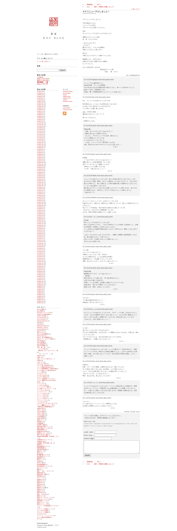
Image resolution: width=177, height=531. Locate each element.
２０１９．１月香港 (42, 512)
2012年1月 (40, 240)
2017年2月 (40, 139)
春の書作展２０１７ (42, 456)
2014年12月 (40, 182)
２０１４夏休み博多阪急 (44, 517)
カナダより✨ (41, 373)
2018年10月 (40, 106)
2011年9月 (40, 246)
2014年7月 (40, 190)
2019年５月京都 (41, 316)
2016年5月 (40, 154)
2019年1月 (40, 101)
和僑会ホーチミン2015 (43, 433)
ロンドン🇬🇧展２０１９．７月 (45, 405)
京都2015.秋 (40, 408)
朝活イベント (40, 459)
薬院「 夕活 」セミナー (44, 471)
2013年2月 (40, 218)
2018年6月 (40, 113)
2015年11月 (40, 164)
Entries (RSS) (66, 108)
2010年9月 (40, 266)
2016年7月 (40, 151)
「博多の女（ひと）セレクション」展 (47, 350)
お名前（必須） (89, 432)
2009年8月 (40, 288)
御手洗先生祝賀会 (42, 449)
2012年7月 (40, 230)
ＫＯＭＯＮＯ (40, 514)
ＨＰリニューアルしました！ (96, 11)
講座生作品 (40, 472)
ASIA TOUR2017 (41, 319)
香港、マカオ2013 (42, 494)
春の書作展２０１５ (42, 454)
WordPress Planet (67, 101)
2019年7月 (40, 91)
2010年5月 (40, 273)
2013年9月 (40, 207)
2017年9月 (40, 127)
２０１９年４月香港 (42, 510)
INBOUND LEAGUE (42, 325)
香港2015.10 (40, 479)
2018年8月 (40, 109)
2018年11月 (40, 104)
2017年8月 (40, 129)
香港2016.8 (40, 484)
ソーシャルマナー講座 (43, 387)
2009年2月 (40, 297)
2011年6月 (40, 251)
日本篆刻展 (40, 423)
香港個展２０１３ (42, 500)
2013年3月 (40, 217)
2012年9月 (40, 226)
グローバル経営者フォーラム (45, 378)
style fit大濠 (40, 340)
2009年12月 (40, 281)
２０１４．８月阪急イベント (45, 509)
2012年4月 (40, 235)
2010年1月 (40, 279)
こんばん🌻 (40, 77)
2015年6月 (40, 172)
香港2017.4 (40, 489)
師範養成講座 (40, 448)
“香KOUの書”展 (41, 345)
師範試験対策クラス (42, 446)
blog (38, 322)
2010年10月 (40, 264)
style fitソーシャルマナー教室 (45, 339)
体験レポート (40, 420)
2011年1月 (40, 260)
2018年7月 (40, 111)
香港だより (40, 495)
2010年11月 (40, 263)
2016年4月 (40, 155)
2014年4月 (40, 195)
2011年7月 (40, 250)
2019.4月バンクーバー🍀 (44, 312)
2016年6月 (40, 152)
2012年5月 (40, 233)
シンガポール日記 (42, 385)
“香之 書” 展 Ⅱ (42, 347)
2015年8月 (40, 169)
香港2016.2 (40, 482)
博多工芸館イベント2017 (44, 428)
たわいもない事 (41, 363)
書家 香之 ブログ (54, 26)
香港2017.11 (40, 486)
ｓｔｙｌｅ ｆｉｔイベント (45, 515)
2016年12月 (40, 142)
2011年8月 (40, 248)
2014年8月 (40, 189)
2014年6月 (40, 192)
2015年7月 (40, 170)
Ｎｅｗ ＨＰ (40, 477)
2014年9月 (40, 187)
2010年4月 (40, 274)
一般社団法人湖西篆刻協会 (44, 406)
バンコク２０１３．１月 (44, 391)
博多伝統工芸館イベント (44, 426)
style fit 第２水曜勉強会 (44, 337)
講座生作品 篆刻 (42, 474)
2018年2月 (40, 119)
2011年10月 (40, 245)
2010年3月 (40, 276)
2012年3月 (40, 236)
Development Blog (67, 91)
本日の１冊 (40, 462)
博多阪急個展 (40, 429)
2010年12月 (40, 261)
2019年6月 (40, 93)
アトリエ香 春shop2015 (44, 365)
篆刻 (38, 469)
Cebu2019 (39, 324)
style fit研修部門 (41, 344)
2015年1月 (40, 180)
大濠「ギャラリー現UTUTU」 (45, 359)
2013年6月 (40, 212)
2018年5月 (40, 114)
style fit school (40, 335)
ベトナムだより (41, 401)
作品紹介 (39, 421)
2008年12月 (40, 301)
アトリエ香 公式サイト (44, 61)
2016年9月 (40, 147)
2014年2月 (40, 198)
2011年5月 (40, 253)
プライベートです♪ (42, 400)
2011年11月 (40, 243)
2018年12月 (40, 103)
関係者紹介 (40, 476)
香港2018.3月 (40, 492)
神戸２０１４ (40, 332)
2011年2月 (40, 258)
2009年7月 (40, 289)
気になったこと (41, 467)
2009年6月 (40, 291)
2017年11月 (40, 124)
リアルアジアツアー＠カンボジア (46, 403)
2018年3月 (40, 118)
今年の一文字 (40, 410)
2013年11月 (40, 203)
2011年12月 (40, 241)
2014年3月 (40, 197)
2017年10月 (40, 126)
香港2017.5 (40, 491)
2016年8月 (40, 149)
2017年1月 (40, 141)
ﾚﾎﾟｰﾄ (38, 519)
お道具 (39, 360)
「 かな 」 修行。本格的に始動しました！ (99, 464)
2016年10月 (40, 146)
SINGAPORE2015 (42, 329)
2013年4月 (40, 215)
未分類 (39, 461)
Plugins (65, 94)
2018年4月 (40, 116)
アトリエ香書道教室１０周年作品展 (47, 368)
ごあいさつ (135, 9)
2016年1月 (40, 161)
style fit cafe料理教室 (42, 334)
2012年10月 (40, 225)
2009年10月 (40, 284)
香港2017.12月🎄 (41, 487)
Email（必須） (88, 435)
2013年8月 (40, 208)
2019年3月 (40, 98)
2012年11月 (40, 223)
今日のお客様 (40, 411)
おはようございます (42, 84)
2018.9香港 (40, 311)
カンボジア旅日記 (42, 377)
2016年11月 (40, 144)
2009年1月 (40, 299)
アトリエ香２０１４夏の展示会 (45, 370)
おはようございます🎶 (43, 80)
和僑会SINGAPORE (42, 431)
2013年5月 (40, 213)
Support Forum (67, 98)
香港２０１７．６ (42, 502)
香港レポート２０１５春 (44, 499)
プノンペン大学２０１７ (44, 398)
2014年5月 (40, 193)
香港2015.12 (40, 481)
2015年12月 (40, 162)
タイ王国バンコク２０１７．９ (45, 388)
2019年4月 (40, 96)
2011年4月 (40, 255)
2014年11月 (40, 184)
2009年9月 (40, 286)
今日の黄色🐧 (41, 416)
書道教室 (39, 458)
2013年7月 (40, 210)
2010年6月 (40, 271)
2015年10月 (40, 165)
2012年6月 (40, 232)
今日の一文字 (40, 413)
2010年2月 (40, 278)
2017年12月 (40, 123)
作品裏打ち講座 (41, 424)
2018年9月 (40, 108)
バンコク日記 (41, 349)
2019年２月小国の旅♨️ (43, 314)
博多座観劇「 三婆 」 (44, 82)
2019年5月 (40, 94)
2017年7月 (40, 131)
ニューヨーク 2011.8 (42, 390)
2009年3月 (40, 296)
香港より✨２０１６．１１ (44, 497)
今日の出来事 (40, 415)
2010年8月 (40, 268)
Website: (87, 438)
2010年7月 (40, 269)
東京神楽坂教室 (41, 464)
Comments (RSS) (67, 109)
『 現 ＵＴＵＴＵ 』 (44, 353)
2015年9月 (40, 167)
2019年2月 (40, 99)
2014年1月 (40, 200)
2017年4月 (40, 136)
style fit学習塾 (40, 342)
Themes (65, 99)
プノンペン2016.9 (42, 396)
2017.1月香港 (40, 309)
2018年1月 (40, 121)
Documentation (67, 93)
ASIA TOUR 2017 (41, 317)
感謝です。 (40, 451)
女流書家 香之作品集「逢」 (45, 443)
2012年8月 (40, 228)
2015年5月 (40, 174)
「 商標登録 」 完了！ (92, 4)
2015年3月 (40, 177)
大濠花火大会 (40, 441)
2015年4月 (40, 175)
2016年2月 (40, 159)
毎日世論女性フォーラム (44, 466)
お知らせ (39, 355)
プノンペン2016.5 (42, 395)
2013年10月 (40, 205)
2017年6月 (40, 132)
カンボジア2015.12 (42, 375)
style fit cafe (40, 330)
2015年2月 (40, 179)
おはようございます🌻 (43, 78)
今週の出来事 (40, 418)
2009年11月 (40, 283)
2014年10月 (40, 185)
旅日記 (39, 453)
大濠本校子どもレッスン (44, 439)
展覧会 (39, 444)
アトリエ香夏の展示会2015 (44, 367)
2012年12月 (40, 222)
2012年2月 (40, 238)
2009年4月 (40, 294)
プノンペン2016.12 (42, 393)
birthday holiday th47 (42, 321)
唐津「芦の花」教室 (42, 434)
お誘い (39, 357)
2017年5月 (40, 134)
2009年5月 (40, 293)
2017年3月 (40, 137)
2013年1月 (40, 220)
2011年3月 (40, 256)
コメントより (40, 383)
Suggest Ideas (66, 96)
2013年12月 (40, 202)
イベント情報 (40, 372)
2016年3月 (40, 157)
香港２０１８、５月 (42, 504)
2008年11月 (40, 302)
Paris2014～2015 (41, 327)
